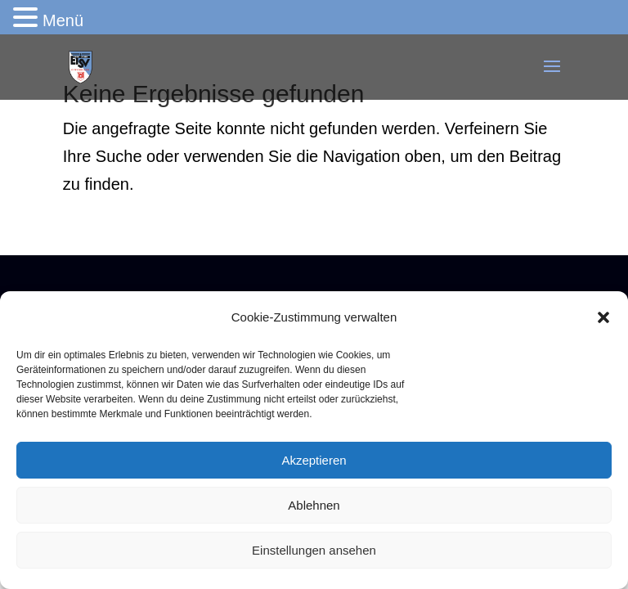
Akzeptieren (313, 460)
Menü (63, 20)
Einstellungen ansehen (314, 550)
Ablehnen (313, 505)
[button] (603, 317)
